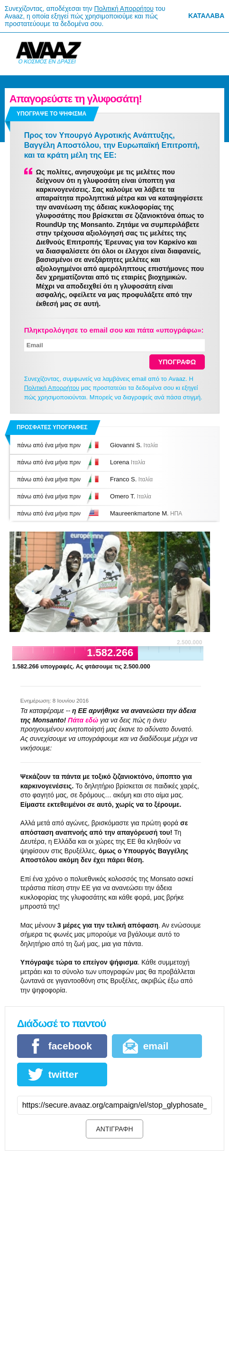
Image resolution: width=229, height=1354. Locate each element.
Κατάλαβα (206, 15)
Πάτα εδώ (83, 720)
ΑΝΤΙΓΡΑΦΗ (114, 1129)
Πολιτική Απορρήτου (124, 8)
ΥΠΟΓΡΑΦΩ (177, 362)
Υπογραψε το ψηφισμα (51, 113)
